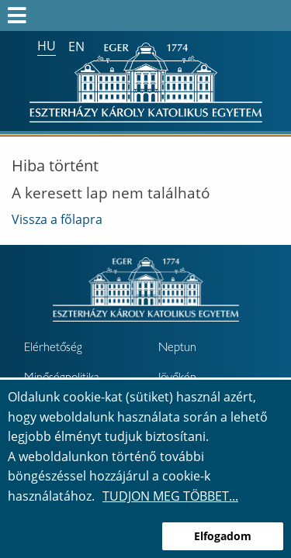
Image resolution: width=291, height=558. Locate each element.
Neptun (177, 349)
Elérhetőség (53, 349)
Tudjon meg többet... (170, 496)
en (76, 46)
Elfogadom (222, 536)
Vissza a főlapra (57, 219)
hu (46, 45)
